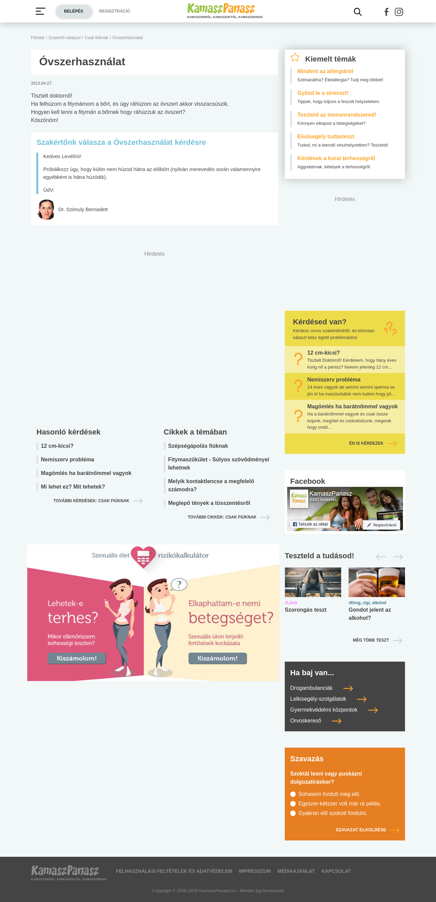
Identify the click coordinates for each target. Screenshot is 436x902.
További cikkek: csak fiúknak (222, 517)
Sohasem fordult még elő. (329, 794)
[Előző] (379, 557)
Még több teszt (371, 640)
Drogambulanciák (321, 688)
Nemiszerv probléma (67, 459)
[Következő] (396, 557)
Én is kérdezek (373, 443)
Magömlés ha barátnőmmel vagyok (86, 473)
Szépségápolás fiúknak (198, 446)
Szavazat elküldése (368, 829)
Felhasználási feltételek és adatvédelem (174, 871)
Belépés (73, 11)
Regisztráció (114, 11)
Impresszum (255, 871)
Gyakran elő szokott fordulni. (333, 813)
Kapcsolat (336, 871)
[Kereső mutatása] (358, 12)
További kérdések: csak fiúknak (91, 500)
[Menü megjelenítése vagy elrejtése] (40, 11)
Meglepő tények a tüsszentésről (209, 503)
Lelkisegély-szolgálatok (328, 699)
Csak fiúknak (96, 37)
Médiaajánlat (296, 871)
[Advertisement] (154, 337)
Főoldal (37, 37)
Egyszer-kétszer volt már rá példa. (339, 803)
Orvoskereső (315, 721)
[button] (386, 12)
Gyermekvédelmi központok (334, 710)
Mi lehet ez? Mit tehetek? (73, 487)
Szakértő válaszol (65, 37)
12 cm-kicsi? (57, 446)
